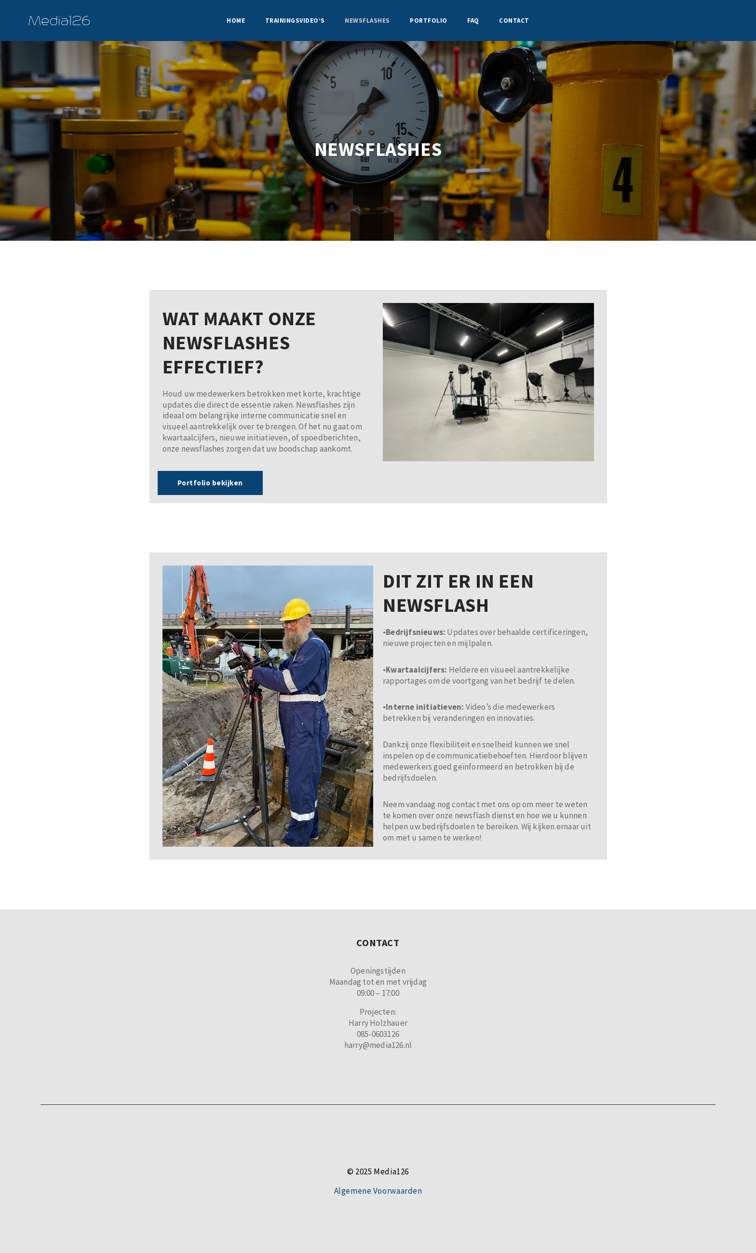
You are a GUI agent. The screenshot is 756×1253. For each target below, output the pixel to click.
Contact (514, 20)
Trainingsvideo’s (295, 20)
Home (236, 20)
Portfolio (428, 20)
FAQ (473, 20)
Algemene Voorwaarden (378, 1190)
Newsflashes (367, 20)
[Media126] (59, 20)
